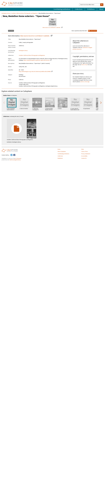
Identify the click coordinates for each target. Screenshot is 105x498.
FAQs (82, 149)
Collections (78, 9)
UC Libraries (18, 158)
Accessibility (84, 156)
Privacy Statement (85, 153)
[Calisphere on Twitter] (11, 155)
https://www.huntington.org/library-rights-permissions (37, 60)
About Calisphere (62, 151)
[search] (101, 4)
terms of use (84, 65)
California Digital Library (15, 160)
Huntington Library (6, 13)
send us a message (84, 82)
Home (59, 149)
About (101, 9)
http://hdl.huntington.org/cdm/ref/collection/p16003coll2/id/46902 (35, 71)
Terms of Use (84, 151)
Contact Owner (92, 30)
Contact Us (84, 158)
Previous (4, 102)
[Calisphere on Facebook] (14, 155)
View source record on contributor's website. (35, 36)
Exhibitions (91, 9)
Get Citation (11, 30)
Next (101, 102)
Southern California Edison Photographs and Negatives (25, 13)
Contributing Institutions (62, 9)
